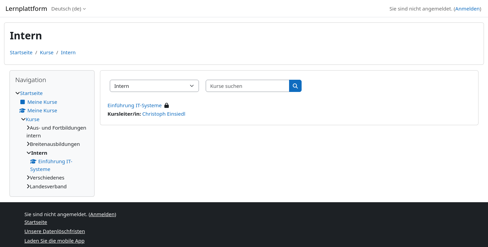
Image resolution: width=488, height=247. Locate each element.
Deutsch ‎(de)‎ (66, 8)
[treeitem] (52, 139)
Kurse (47, 52)
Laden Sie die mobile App (54, 240)
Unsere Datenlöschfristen (54, 231)
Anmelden (467, 8)
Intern (68, 52)
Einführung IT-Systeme (134, 105)
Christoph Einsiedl (163, 113)
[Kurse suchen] (248, 86)
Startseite (21, 52)
